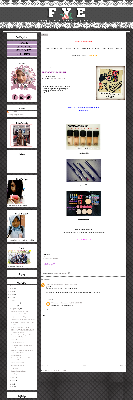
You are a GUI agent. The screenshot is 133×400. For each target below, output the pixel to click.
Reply (48, 295)
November (15, 303)
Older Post (123, 366)
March (14, 380)
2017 (11, 286)
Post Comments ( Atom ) (58, 370)
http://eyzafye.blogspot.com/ (50, 258)
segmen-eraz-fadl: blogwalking (21, 317)
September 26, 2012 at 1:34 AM (66, 284)
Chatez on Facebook (17, 365)
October (14, 306)
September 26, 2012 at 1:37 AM (71, 303)
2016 (11, 289)
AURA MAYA (16, 355)
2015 (11, 291)
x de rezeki (14, 368)
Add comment (46, 316)
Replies (50, 299)
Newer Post (44, 366)
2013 (11, 297)
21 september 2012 (17, 363)
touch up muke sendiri (18, 314)
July (13, 377)
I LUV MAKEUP (59, 78)
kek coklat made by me (18, 371)
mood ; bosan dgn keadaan (20, 311)
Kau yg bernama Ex (17, 342)
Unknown (54, 303)
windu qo (14, 374)
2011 (11, 384)
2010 (11, 387)
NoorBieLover (51, 284)
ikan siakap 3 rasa (17, 340)
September (15, 309)
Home (84, 366)
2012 (11, 300)
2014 (11, 294)
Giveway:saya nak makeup (20, 327)
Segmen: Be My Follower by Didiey (23, 319)
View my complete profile (15, 114)
